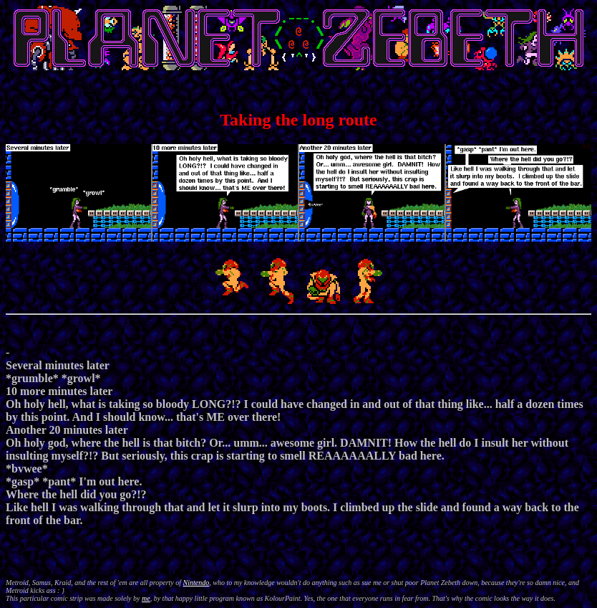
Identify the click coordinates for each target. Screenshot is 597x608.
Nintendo (196, 582)
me (146, 598)
